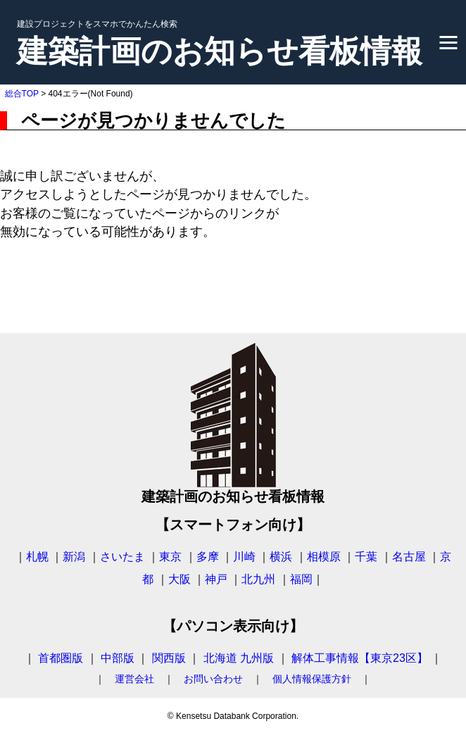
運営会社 (134, 678)
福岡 (301, 579)
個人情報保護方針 (311, 678)
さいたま (122, 557)
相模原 (324, 557)
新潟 (74, 557)
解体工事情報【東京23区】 (359, 658)
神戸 (216, 579)
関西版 (169, 658)
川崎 (244, 557)
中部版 (117, 658)
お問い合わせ (213, 678)
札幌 (37, 557)
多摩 (207, 557)
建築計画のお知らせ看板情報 (219, 51)
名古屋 (409, 557)
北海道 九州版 (238, 658)
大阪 (179, 579)
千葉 (366, 557)
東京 (170, 557)
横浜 (281, 557)
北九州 (258, 579)
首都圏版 (60, 658)
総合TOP (22, 94)
